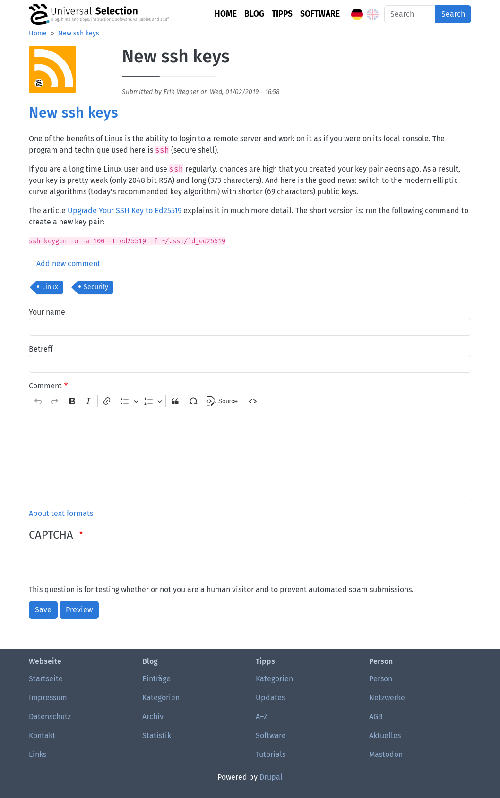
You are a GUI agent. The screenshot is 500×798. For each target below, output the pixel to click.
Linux (50, 287)
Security (96, 287)
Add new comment (68, 263)
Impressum (48, 697)
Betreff (40, 348)
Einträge (156, 678)
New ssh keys (78, 33)
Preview (79, 609)
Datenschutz (50, 716)
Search (453, 13)
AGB (376, 716)
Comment (45, 385)
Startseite (46, 678)
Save (43, 609)
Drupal (271, 776)
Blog (254, 14)
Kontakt (42, 735)
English (373, 14)
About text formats (61, 513)
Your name (47, 312)
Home (226, 14)
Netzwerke (387, 697)
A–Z (261, 716)
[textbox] (250, 455)
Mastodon (386, 754)
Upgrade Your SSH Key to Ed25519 (124, 210)
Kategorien (161, 697)
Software (320, 14)
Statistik (156, 735)
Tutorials (270, 754)
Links (37, 754)
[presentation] (100, 565)
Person (380, 678)
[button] (52, 72)
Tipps (282, 14)
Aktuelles (385, 735)
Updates (270, 697)
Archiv (153, 716)
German (357, 14)
